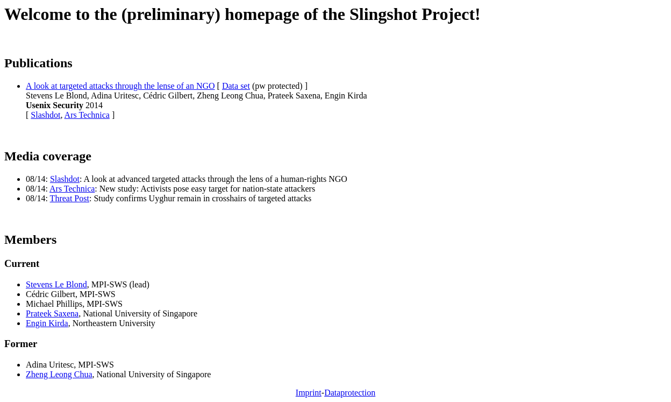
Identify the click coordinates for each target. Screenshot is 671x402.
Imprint (309, 392)
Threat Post (69, 198)
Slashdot (45, 114)
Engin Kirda (47, 323)
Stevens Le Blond (56, 284)
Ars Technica (87, 114)
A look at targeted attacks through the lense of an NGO (120, 85)
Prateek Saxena (52, 313)
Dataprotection (349, 392)
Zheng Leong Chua (59, 374)
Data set (236, 85)
